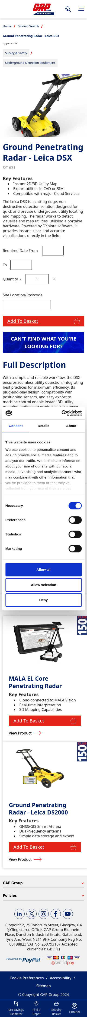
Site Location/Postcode (22, 295)
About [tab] (71, 426)
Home (7, 26)
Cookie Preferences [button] (27, 977)
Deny (43, 600)
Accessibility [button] (60, 977)
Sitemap (43, 985)
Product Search (28, 26)
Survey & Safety (16, 53)
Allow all (43, 569)
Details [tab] (43, 426)
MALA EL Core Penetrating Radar (35, 682)
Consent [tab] (16, 426)
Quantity (10, 279)
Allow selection (43, 585)
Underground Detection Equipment (30, 63)
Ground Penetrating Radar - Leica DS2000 (38, 808)
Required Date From (20, 250)
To (5, 264)
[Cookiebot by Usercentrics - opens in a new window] (62, 413)
